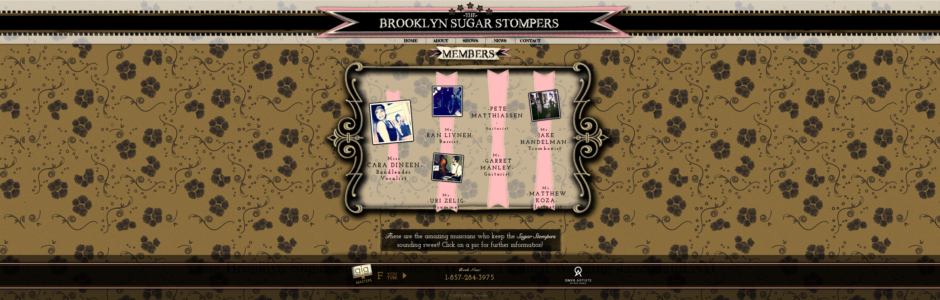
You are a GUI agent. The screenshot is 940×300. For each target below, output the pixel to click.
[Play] (404, 276)
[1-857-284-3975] (470, 277)
